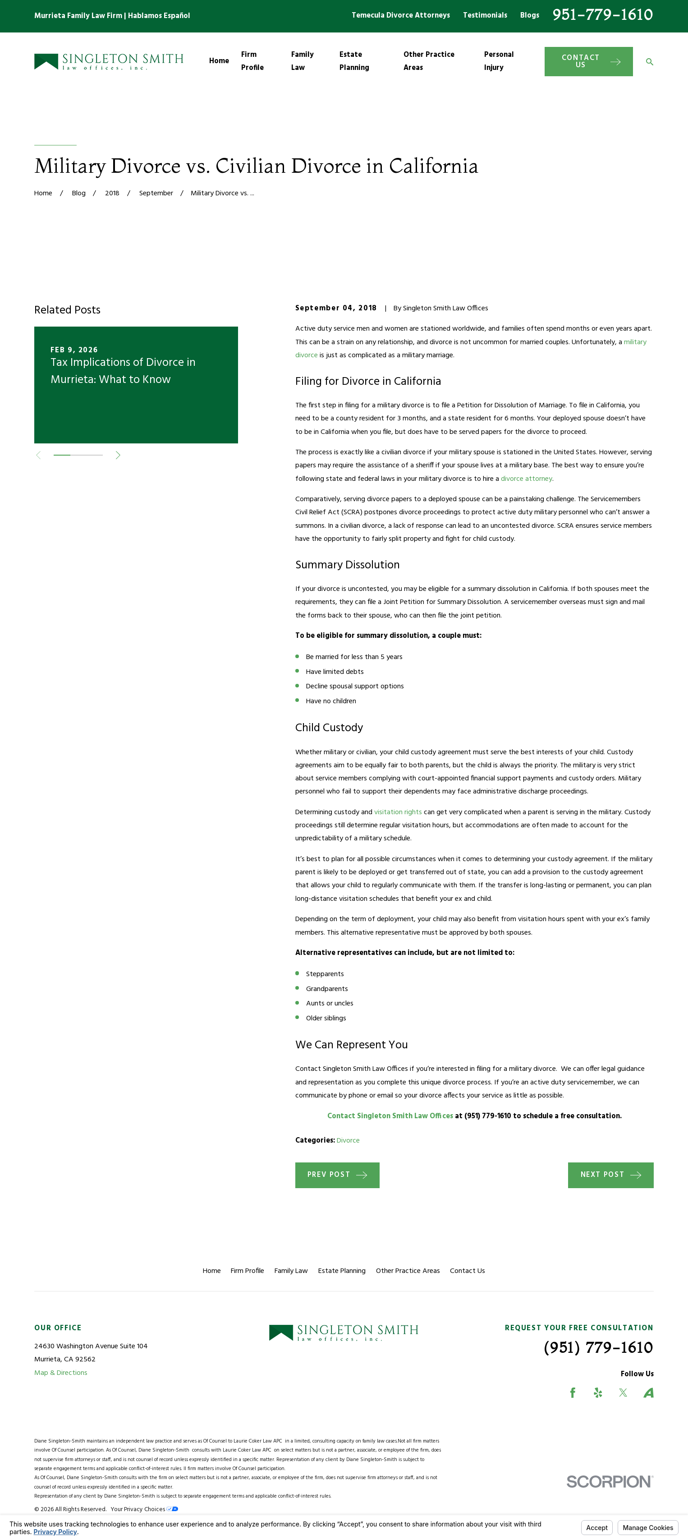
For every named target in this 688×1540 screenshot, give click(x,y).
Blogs (529, 16)
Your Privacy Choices (144, 1509)
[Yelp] (598, 1393)
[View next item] (118, 455)
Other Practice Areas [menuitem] (429, 61)
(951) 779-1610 (599, 1347)
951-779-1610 (603, 14)
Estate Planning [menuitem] (354, 61)
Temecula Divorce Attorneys (401, 16)
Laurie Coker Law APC (259, 1441)
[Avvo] (648, 1393)
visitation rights (398, 812)
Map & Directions (60, 1373)
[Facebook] (573, 1393)
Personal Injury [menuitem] (499, 61)
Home (212, 1271)
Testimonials (485, 16)
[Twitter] (623, 1393)
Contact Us (467, 1271)
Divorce (348, 1141)
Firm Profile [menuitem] (252, 61)
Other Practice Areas (408, 1271)
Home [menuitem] (219, 61)
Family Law (291, 1271)
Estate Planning (342, 1271)
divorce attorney (526, 479)
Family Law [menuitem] (302, 61)
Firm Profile (247, 1271)
